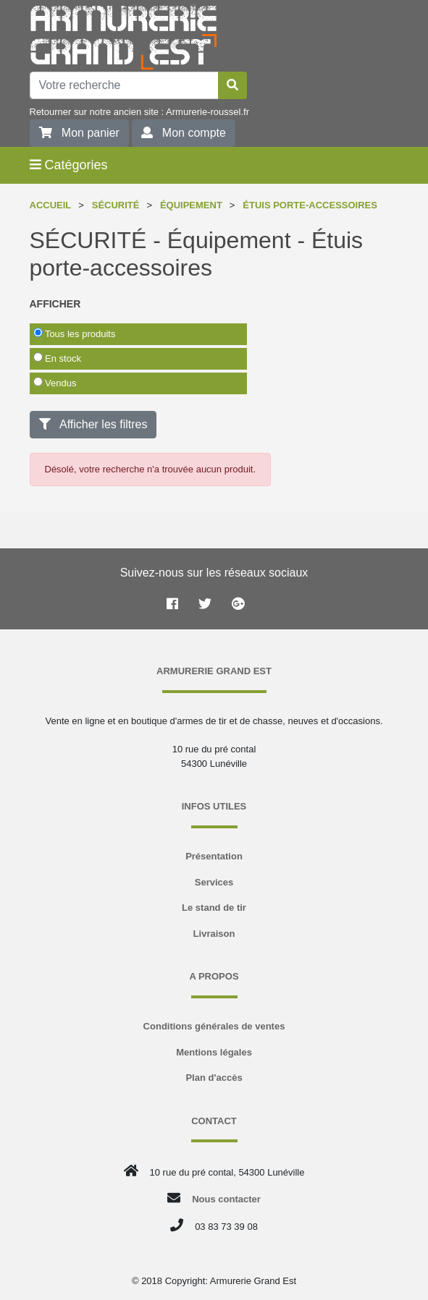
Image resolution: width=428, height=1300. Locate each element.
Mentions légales (214, 1052)
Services (214, 882)
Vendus (55, 382)
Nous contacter (226, 1199)
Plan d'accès (213, 1077)
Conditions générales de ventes (214, 1026)
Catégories (69, 165)
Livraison (214, 933)
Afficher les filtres (93, 424)
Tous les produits (74, 333)
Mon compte (183, 133)
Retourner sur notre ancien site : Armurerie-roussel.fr (139, 111)
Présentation (214, 856)
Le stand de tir (214, 907)
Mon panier (79, 133)
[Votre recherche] (124, 85)
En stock (57, 358)
